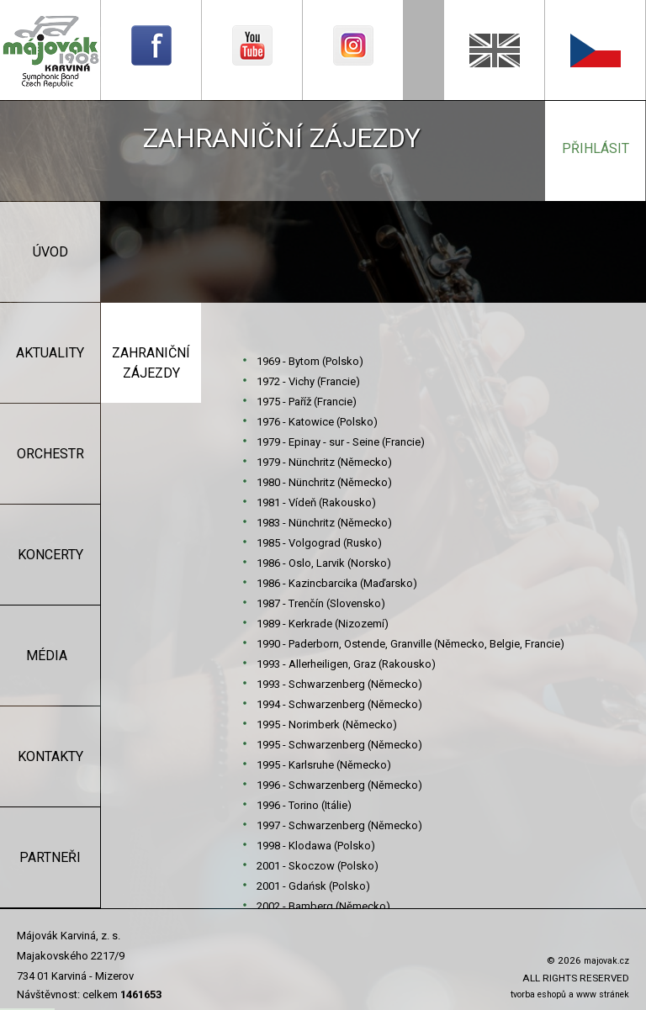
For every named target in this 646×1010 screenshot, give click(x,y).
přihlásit (595, 148)
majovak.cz (606, 960)
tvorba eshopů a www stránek (570, 994)
